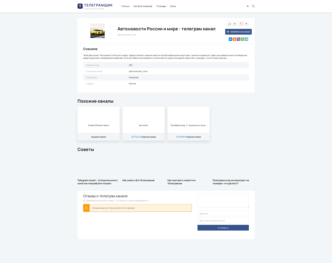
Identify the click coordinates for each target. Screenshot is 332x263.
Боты (173, 6)
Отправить (223, 227)
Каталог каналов (143, 6)
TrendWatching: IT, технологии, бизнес (188, 125)
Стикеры (161, 6)
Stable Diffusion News (98, 125)
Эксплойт (143, 125)
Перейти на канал (238, 31)
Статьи (126, 6)
